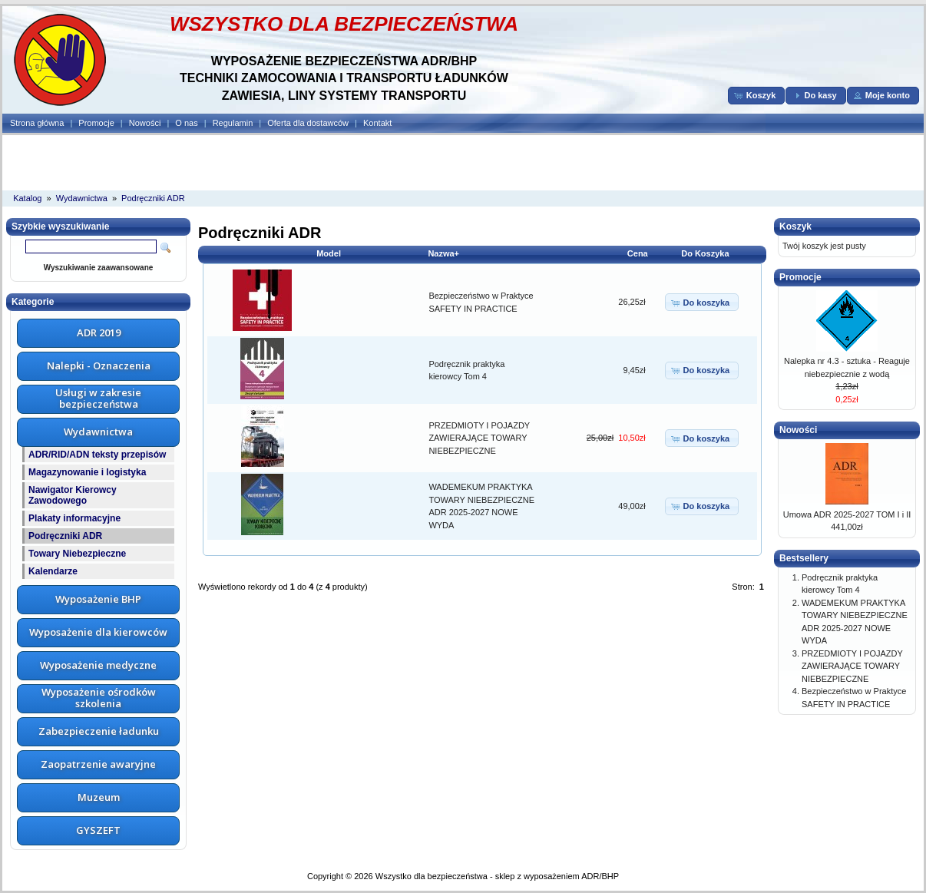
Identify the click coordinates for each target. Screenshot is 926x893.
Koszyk (795, 226)
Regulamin (233, 122)
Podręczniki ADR (153, 198)
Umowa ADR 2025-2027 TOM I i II (847, 514)
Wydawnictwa (81, 198)
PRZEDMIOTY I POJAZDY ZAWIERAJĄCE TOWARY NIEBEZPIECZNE (479, 438)
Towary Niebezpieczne (77, 553)
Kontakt (377, 122)
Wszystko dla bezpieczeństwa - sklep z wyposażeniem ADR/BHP (497, 876)
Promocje (96, 122)
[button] (756, 95)
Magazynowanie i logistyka (87, 472)
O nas (186, 122)
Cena (637, 253)
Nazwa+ (443, 253)
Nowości (145, 122)
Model (328, 253)
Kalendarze (53, 571)
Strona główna (37, 122)
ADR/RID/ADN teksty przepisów (97, 454)
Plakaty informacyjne (74, 518)
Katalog (27, 198)
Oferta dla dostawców (308, 122)
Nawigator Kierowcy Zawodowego (72, 495)
